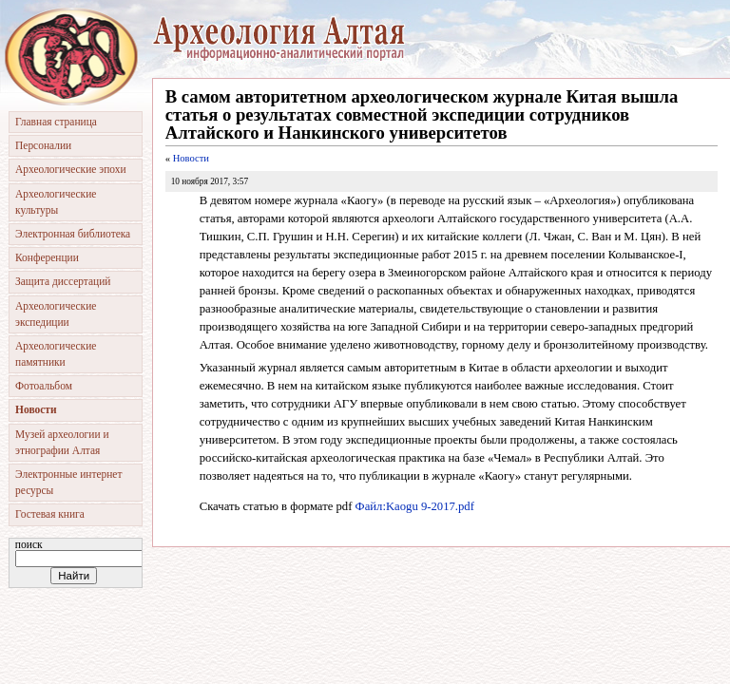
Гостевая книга (50, 514)
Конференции (47, 257)
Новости (191, 158)
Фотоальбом (43, 385)
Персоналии (43, 145)
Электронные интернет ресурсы (68, 482)
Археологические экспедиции (55, 314)
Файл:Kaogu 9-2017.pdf (414, 506)
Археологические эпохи (70, 169)
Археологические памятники (55, 354)
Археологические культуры (55, 202)
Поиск (29, 544)
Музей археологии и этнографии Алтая (62, 442)
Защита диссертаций (62, 281)
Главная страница (56, 121)
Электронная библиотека (72, 233)
